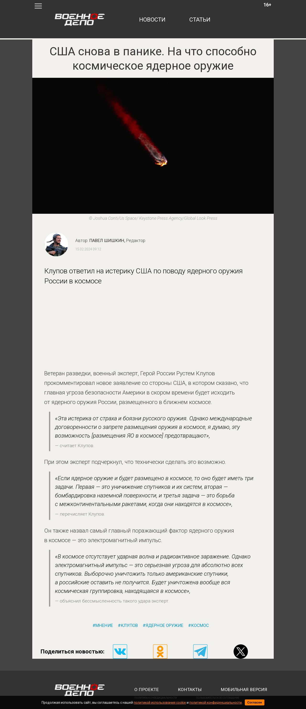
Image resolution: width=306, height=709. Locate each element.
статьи (199, 19)
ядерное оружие (164, 625)
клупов (129, 625)
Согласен (254, 702)
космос (200, 625)
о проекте (146, 689)
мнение (104, 625)
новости (152, 19)
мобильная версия (244, 689)
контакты (190, 689)
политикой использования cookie (160, 702)
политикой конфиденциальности (215, 702)
